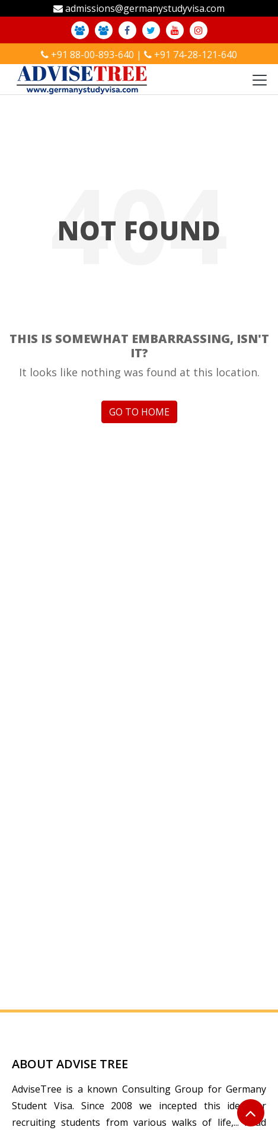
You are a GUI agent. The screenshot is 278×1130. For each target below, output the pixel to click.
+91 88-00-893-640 (92, 54)
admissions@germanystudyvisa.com (145, 8)
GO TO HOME (139, 411)
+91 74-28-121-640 (195, 54)
